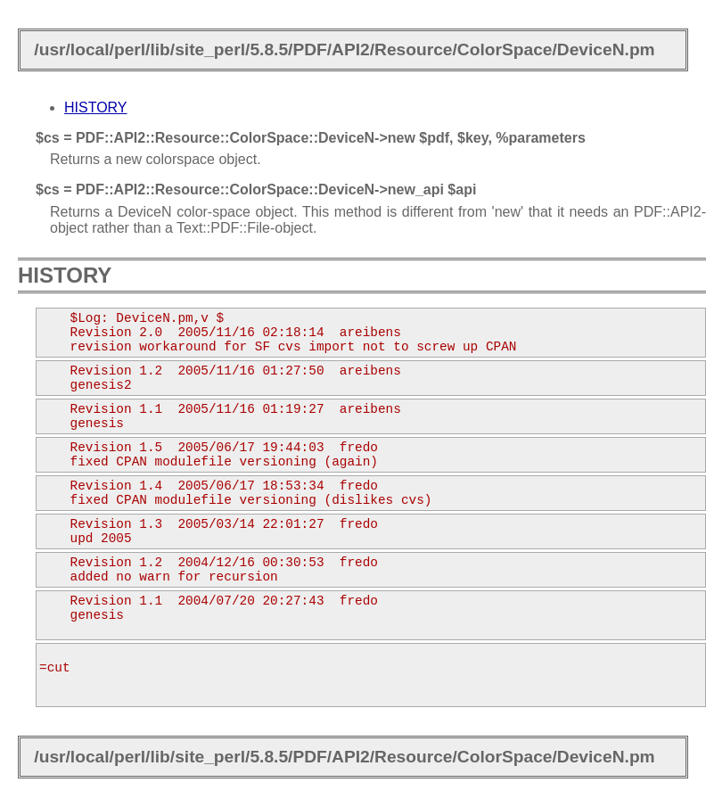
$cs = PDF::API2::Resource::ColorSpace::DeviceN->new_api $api (256, 189)
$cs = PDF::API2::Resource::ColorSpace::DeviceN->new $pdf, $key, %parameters (311, 137)
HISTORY (95, 107)
